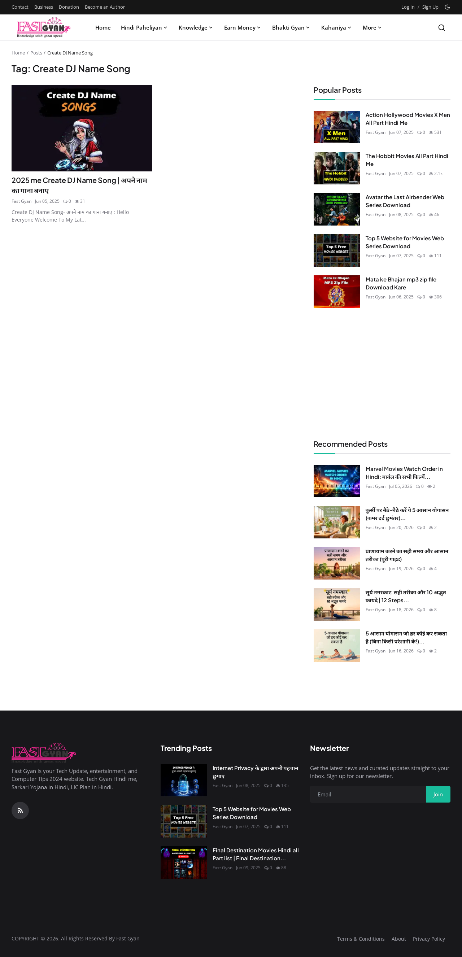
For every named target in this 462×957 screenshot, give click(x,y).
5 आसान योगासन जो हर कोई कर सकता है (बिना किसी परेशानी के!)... (406, 637)
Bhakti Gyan (291, 27)
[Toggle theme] (447, 7)
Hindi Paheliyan (145, 27)
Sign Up (430, 7)
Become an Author (105, 7)
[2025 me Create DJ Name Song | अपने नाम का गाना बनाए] (82, 128)
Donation (69, 7)
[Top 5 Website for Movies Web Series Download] (337, 250)
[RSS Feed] (20, 810)
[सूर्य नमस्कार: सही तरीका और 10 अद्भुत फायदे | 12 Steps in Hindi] (337, 604)
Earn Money (243, 27)
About (399, 938)
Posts (36, 52)
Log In (408, 7)
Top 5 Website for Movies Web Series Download (405, 242)
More (373, 27)
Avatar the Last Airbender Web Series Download (405, 201)
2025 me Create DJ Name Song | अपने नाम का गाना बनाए (81, 185)
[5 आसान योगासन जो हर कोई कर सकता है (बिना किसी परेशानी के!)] (337, 645)
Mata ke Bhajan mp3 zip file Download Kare (401, 283)
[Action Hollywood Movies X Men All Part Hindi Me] (337, 127)
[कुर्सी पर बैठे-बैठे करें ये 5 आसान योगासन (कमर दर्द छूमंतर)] (337, 522)
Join (438, 794)
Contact (20, 7)
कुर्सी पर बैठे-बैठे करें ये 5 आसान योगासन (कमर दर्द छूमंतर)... (407, 513)
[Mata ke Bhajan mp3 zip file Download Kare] (337, 291)
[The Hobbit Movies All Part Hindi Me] (337, 168)
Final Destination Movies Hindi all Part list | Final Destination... (256, 854)
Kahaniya (337, 27)
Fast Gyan (21, 201)
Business (43, 7)
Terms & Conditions (361, 938)
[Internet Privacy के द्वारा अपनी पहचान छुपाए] (184, 780)
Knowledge (196, 27)
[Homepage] (44, 27)
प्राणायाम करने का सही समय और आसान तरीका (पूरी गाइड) (407, 555)
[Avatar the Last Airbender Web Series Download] (337, 209)
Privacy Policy (429, 938)
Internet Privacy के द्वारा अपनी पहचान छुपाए (255, 771)
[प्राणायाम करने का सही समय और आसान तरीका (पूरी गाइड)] (337, 563)
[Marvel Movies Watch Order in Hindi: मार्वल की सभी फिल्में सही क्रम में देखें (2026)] (337, 481)
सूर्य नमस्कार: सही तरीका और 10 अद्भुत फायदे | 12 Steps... (406, 596)
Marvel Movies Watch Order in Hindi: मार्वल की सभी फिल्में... (404, 472)
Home (103, 27)
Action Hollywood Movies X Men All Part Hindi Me (408, 118)
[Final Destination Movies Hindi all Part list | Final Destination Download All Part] (184, 862)
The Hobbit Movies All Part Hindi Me (407, 159)
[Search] (441, 27)
